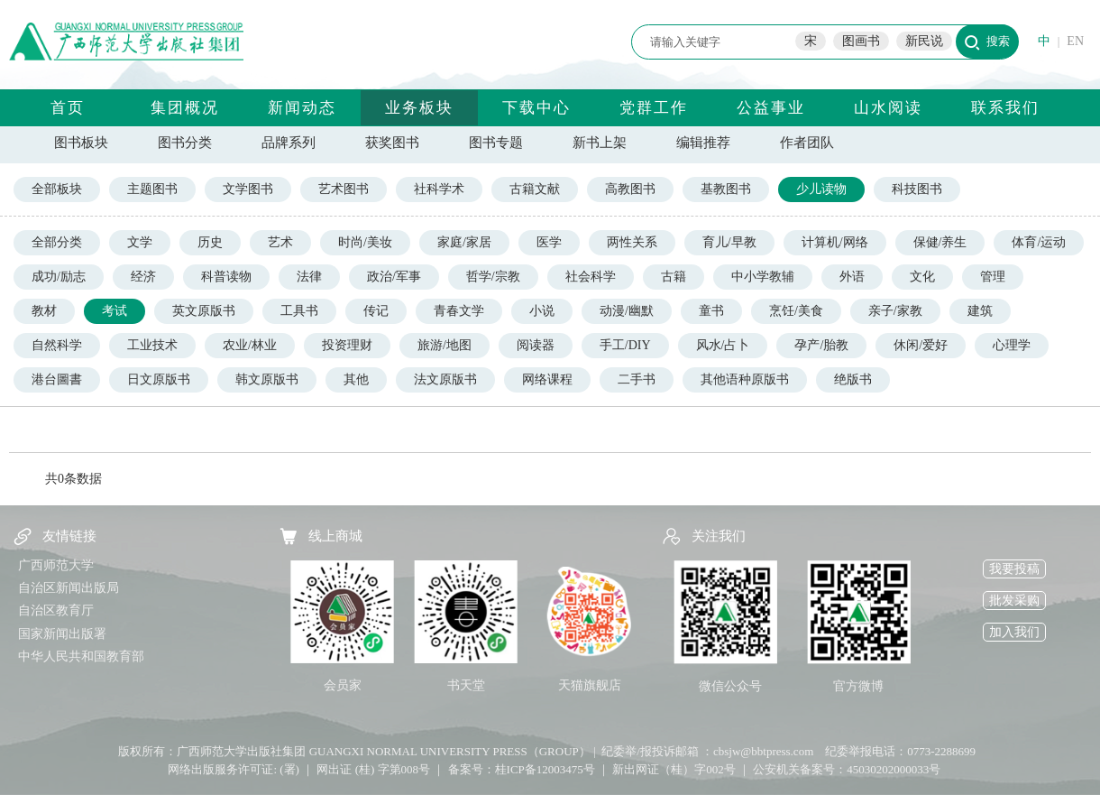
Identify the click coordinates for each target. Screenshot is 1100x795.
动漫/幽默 (627, 311)
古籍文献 (534, 189)
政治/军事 (394, 276)
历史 (210, 242)
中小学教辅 (762, 276)
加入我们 (1014, 632)
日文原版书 (158, 379)
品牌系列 (288, 142)
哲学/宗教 (493, 276)
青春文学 (459, 311)
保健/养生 (940, 242)
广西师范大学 (56, 565)
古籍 (673, 276)
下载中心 (536, 107)
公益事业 (771, 107)
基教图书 (726, 189)
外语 (852, 276)
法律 (309, 276)
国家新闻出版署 (62, 634)
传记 (376, 311)
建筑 (980, 311)
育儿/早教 (729, 242)
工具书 (299, 311)
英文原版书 (203, 311)
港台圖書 (57, 379)
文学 (139, 242)
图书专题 (496, 142)
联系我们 (1005, 107)
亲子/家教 (895, 311)
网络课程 (547, 379)
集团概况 (185, 107)
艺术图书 (343, 189)
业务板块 (419, 107)
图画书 (861, 41)
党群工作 (653, 107)
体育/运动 (1039, 242)
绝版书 (853, 379)
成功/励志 (59, 276)
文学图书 (248, 189)
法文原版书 (445, 379)
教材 (44, 311)
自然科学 (57, 345)
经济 (143, 276)
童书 (711, 311)
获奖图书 (392, 142)
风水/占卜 (723, 345)
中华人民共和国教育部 (81, 656)
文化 (922, 276)
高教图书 (630, 189)
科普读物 (226, 276)
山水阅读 (888, 107)
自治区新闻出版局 (68, 588)
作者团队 (807, 142)
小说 (542, 311)
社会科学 (590, 276)
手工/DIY (625, 345)
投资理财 (347, 345)
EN (1075, 41)
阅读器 (536, 345)
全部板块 (57, 189)
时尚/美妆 (365, 242)
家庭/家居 (464, 242)
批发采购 (1014, 600)
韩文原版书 (266, 379)
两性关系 (632, 242)
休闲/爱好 (921, 345)
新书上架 (600, 142)
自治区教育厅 (56, 610)
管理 (992, 276)
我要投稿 (1014, 569)
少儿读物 (821, 189)
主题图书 (152, 189)
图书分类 (185, 142)
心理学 (1012, 345)
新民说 (924, 41)
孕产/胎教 (821, 345)
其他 (356, 379)
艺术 (280, 242)
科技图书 (917, 189)
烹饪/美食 (796, 311)
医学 (549, 242)
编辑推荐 (703, 142)
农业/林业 (250, 345)
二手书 (636, 379)
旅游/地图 (444, 345)
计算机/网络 (835, 242)
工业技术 (152, 345)
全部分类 (57, 242)
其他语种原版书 (745, 379)
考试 (114, 311)
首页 (67, 107)
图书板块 (81, 142)
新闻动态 (302, 107)
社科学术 (439, 189)
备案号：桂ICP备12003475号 (521, 769)
